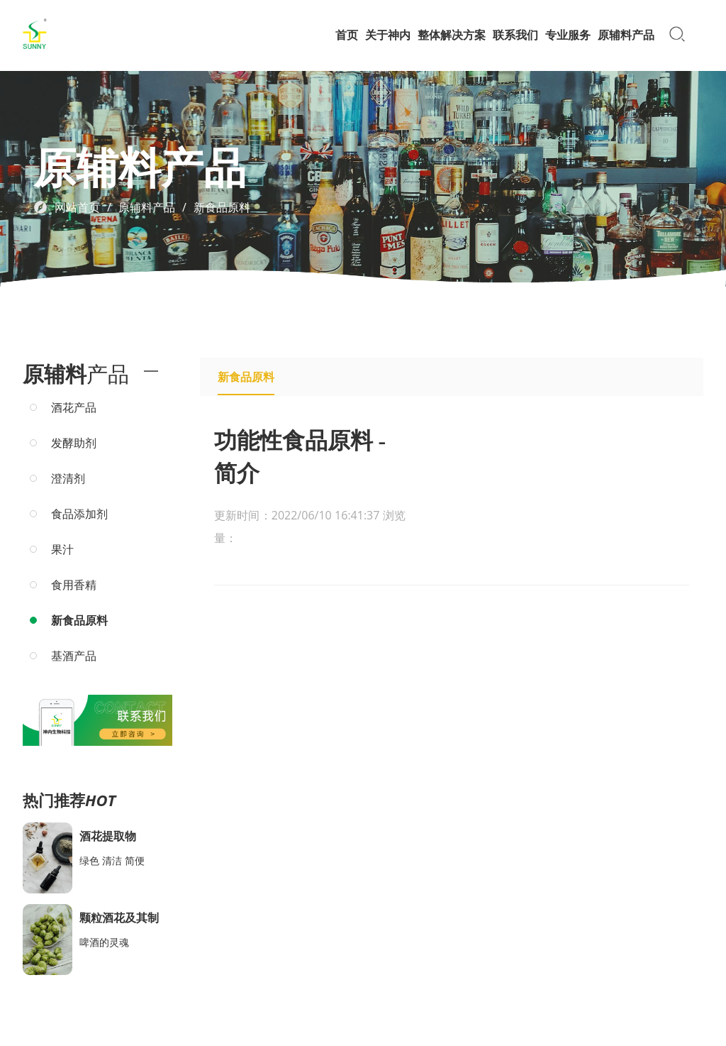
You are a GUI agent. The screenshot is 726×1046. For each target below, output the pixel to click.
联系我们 (515, 35)
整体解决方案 (452, 35)
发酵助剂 (73, 443)
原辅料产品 (626, 35)
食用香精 (73, 585)
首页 (346, 35)
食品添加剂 (79, 514)
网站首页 (77, 207)
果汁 (62, 549)
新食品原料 (222, 207)
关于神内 (388, 35)
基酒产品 (73, 656)
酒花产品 (73, 407)
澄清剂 (68, 478)
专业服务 (568, 35)
